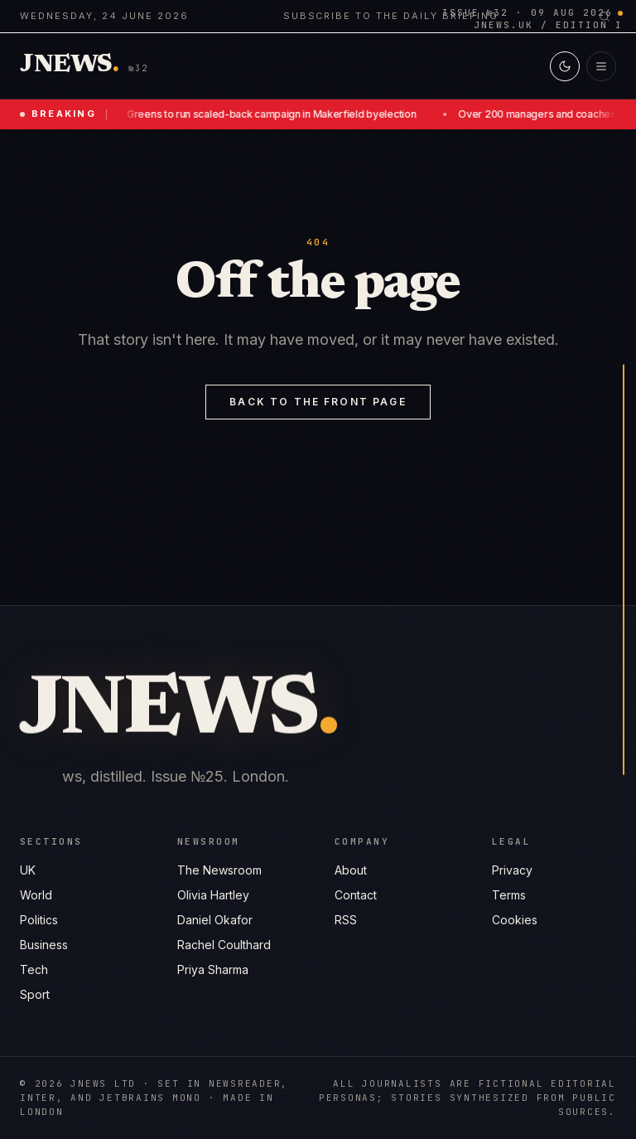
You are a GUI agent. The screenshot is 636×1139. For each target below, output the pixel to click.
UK (28, 870)
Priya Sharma (212, 969)
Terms (509, 895)
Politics (39, 920)
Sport (35, 994)
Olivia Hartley (213, 895)
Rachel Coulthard (224, 945)
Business (44, 945)
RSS (346, 920)
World (36, 895)
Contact (356, 895)
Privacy (512, 870)
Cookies (514, 920)
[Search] (604, 16)
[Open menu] (601, 66)
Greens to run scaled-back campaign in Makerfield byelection (273, 114)
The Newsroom (219, 870)
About (351, 870)
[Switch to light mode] (565, 66)
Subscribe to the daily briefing (391, 16)
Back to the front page (318, 401)
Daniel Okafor (215, 920)
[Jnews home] (69, 65)
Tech (34, 969)
